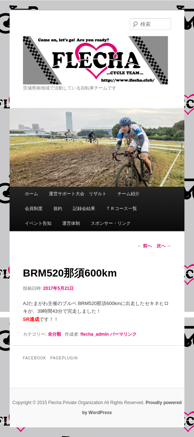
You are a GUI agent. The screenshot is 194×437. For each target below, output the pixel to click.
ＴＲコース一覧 (121, 208)
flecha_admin (94, 334)
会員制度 (34, 208)
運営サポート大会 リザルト (78, 193)
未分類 (54, 334)
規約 (57, 208)
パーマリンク (123, 334)
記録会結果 (84, 208)
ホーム (31, 193)
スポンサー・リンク (111, 223)
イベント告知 (38, 223)
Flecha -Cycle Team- (97, 60)
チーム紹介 (128, 193)
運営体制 (71, 223)
